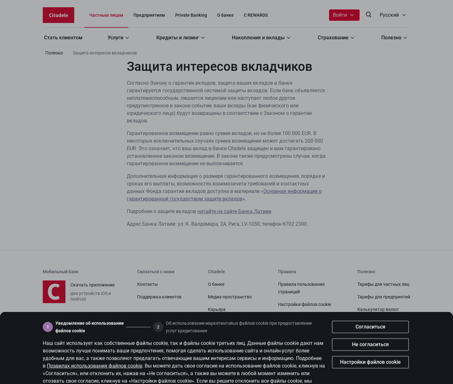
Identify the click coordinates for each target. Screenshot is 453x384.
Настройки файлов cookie (370, 372)
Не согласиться (370, 354)
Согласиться (370, 337)
